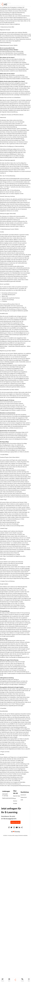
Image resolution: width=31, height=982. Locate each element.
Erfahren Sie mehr (15, 822)
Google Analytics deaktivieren (17, 668)
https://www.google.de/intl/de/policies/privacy (18, 785)
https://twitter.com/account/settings (11, 525)
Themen (2, 979)
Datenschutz (24, 797)
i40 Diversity (15, 832)
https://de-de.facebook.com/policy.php (12, 491)
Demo (9, 979)
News (14, 798)
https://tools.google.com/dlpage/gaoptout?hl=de (17, 657)
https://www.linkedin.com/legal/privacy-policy (14, 556)
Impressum (23, 795)
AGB (22, 800)
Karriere (15, 801)
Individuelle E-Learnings (5, 794)
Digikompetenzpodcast (7, 798)
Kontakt (22, 979)
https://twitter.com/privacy (9, 520)
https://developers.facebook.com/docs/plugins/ (13, 470)
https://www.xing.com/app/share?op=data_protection (16, 578)
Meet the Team (16, 796)
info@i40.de (17, 24)
